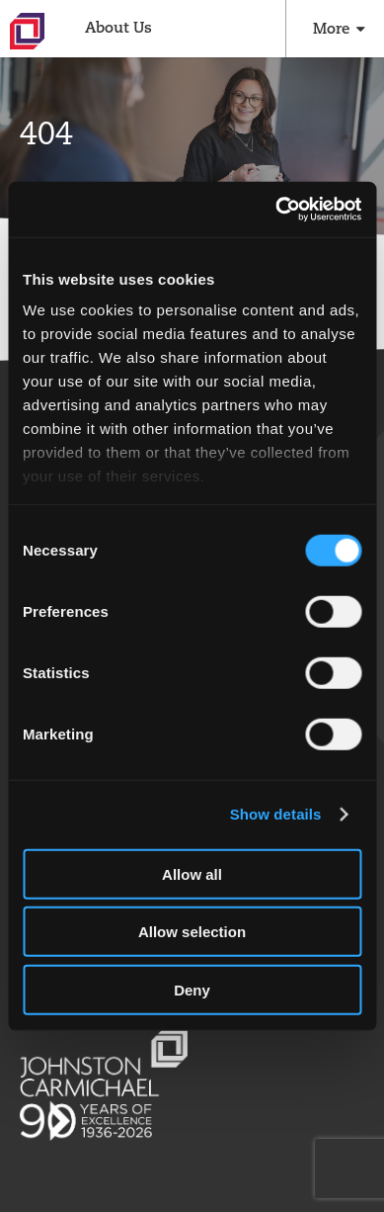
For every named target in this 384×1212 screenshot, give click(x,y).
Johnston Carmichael (27, 31)
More (331, 28)
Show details (276, 814)
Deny (192, 989)
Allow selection (192, 931)
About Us (118, 27)
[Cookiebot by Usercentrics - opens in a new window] (276, 209)
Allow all (192, 873)
